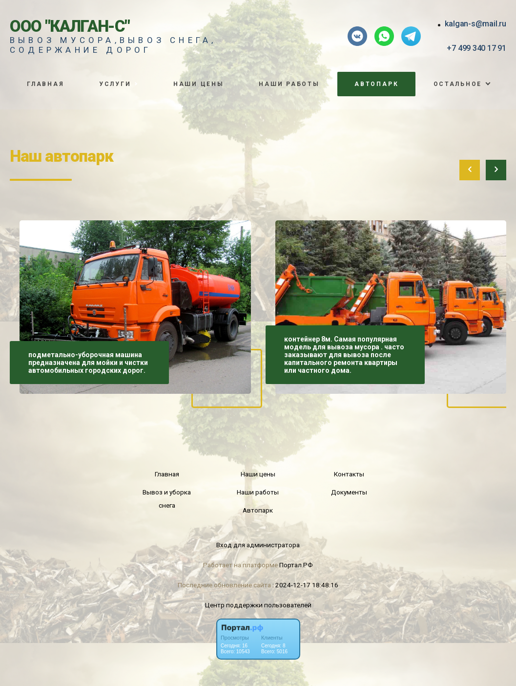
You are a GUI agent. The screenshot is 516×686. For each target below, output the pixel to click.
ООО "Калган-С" (70, 26)
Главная (45, 84)
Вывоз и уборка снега (167, 498)
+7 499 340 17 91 (476, 48)
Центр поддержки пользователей (258, 605)
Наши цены (198, 84)
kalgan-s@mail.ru (475, 23)
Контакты (349, 474)
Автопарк (376, 84)
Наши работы (289, 84)
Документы (349, 492)
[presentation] (469, 170)
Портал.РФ (296, 565)
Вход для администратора (258, 545)
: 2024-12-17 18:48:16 (305, 585)
